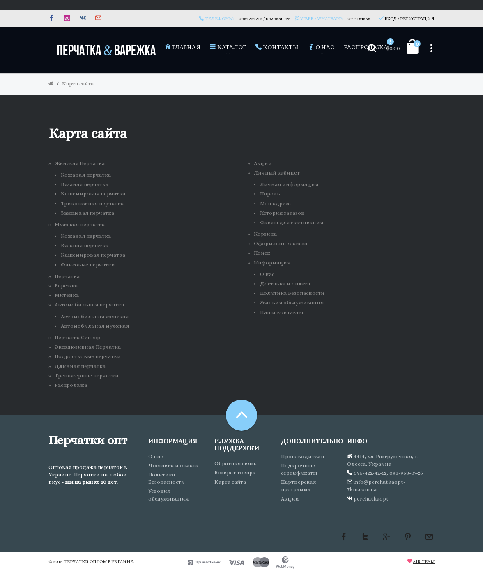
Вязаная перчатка (84, 184)
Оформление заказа (280, 243)
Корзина (265, 234)
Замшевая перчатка (87, 213)
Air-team (424, 561)
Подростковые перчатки (88, 356)
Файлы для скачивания (291, 222)
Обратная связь (235, 463)
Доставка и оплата (285, 283)
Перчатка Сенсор (77, 337)
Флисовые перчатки (88, 265)
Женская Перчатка (80, 163)
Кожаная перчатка (86, 175)
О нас (267, 274)
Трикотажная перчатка (92, 203)
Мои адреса (275, 203)
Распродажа (71, 385)
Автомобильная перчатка (89, 304)
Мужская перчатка (80, 224)
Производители (302, 456)
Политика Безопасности (292, 293)
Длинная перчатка (80, 366)
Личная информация (289, 184)
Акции (263, 163)
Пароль (270, 194)
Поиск (262, 253)
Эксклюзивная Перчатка (88, 347)
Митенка (67, 295)
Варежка (66, 286)
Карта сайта (78, 83)
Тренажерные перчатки (87, 375)
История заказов (282, 213)
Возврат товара (234, 472)
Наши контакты (281, 312)
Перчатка (67, 276)
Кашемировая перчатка (93, 194)
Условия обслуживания (292, 302)
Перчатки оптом (85, 561)
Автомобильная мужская (95, 326)
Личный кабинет (277, 173)
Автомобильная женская (95, 316)
